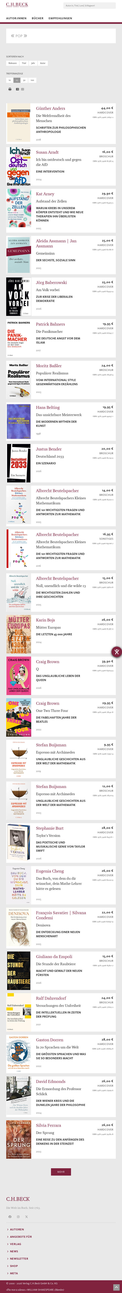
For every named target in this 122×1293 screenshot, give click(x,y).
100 (32, 80)
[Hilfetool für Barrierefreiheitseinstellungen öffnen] (117, 652)
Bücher (37, 18)
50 (24, 80)
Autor (42, 63)
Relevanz (13, 63)
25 (17, 80)
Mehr (61, 1171)
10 (10, 80)
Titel (24, 63)
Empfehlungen (60, 18)
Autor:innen (16, 18)
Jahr (33, 63)
